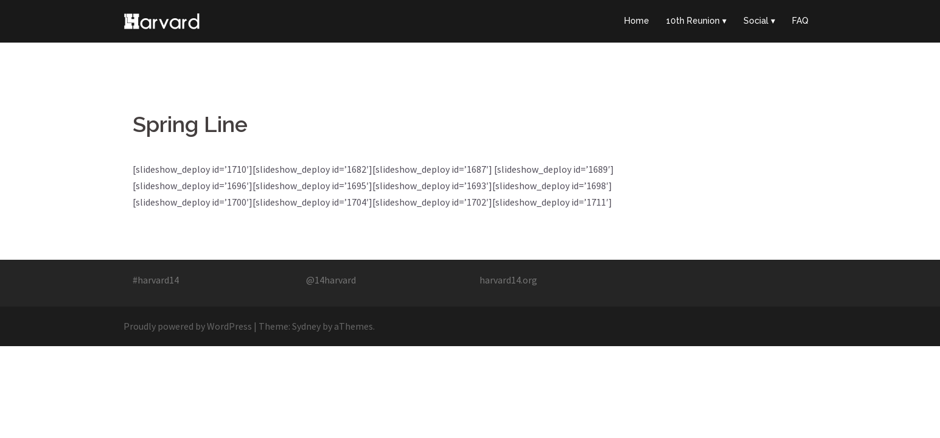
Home (636, 21)
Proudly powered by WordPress (188, 326)
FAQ (800, 21)
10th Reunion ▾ (696, 21)
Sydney (306, 326)
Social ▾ (759, 21)
